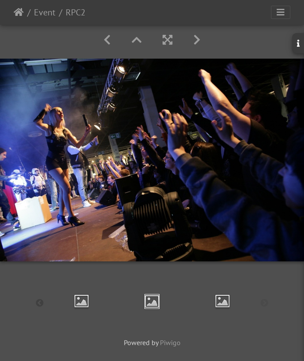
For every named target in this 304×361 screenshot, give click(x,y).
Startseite (19, 12)
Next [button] (264, 303)
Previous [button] (39, 303)
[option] (81, 301)
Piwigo (170, 342)
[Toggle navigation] (280, 12)
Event (45, 12)
